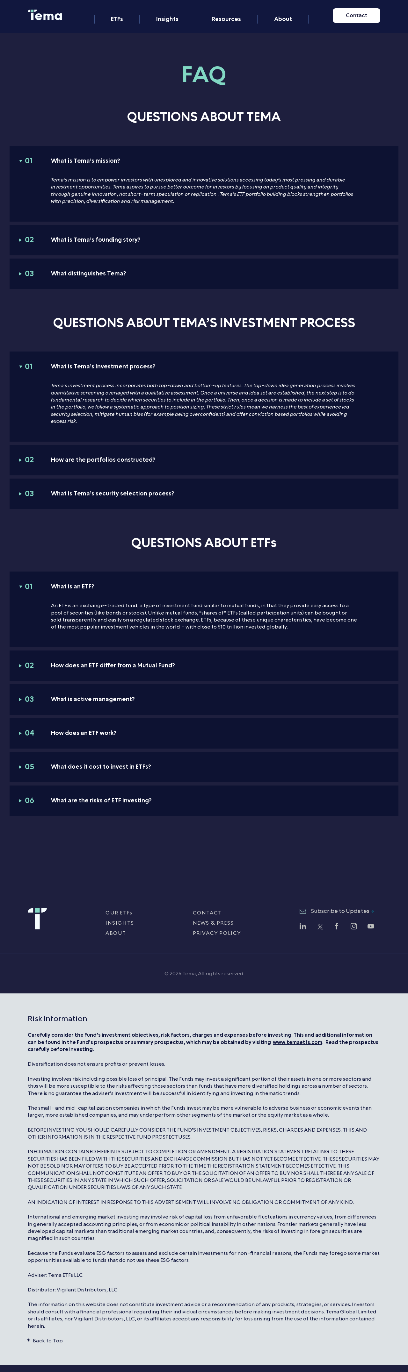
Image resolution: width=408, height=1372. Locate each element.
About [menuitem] (283, 12)
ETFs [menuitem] (117, 12)
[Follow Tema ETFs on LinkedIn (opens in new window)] (303, 927)
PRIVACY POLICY (217, 933)
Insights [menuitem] (167, 12)
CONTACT (207, 912)
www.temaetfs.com (297, 1042)
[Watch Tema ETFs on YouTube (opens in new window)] (371, 927)
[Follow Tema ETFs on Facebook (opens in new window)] (336, 927)
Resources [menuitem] (226, 12)
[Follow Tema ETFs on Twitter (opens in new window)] (320, 927)
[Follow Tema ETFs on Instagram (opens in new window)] (354, 927)
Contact (356, 12)
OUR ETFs (119, 912)
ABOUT (116, 933)
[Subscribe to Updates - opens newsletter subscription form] (337, 911)
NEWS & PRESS (213, 923)
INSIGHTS (120, 923)
